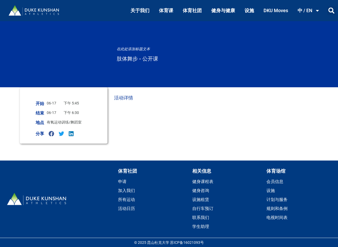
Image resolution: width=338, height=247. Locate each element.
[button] (331, 10)
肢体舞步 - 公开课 (137, 59)
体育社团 (192, 10)
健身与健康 (223, 10)
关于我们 (139, 10)
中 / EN (309, 11)
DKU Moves (276, 10)
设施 (249, 10)
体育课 (166, 10)
